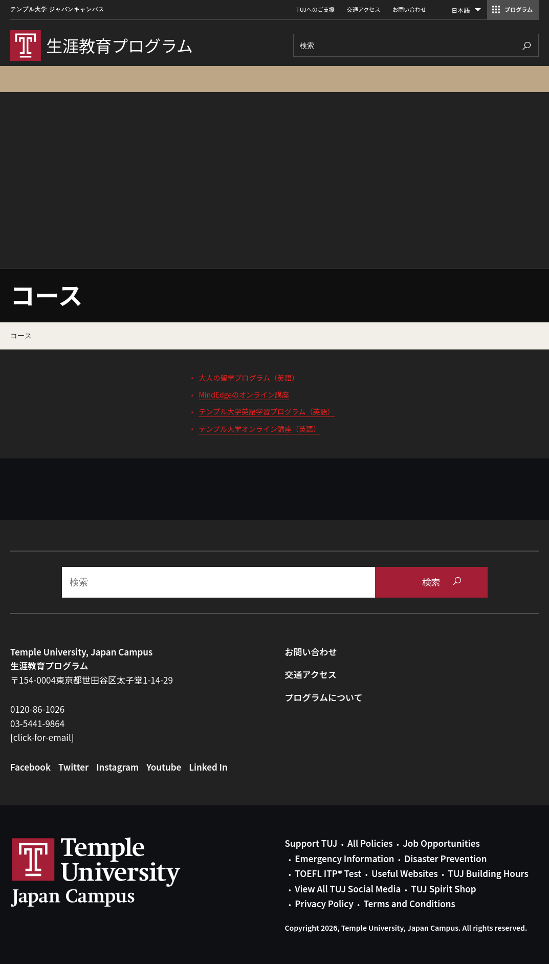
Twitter (73, 766)
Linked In (208, 766)
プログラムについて (324, 697)
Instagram (117, 766)
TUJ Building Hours (488, 873)
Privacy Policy (324, 903)
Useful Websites (404, 873)
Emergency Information (344, 858)
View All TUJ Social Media (348, 888)
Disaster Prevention (445, 858)
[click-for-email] (42, 737)
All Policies (369, 843)
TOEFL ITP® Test (328, 873)
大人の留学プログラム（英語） (249, 378)
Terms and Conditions (409, 903)
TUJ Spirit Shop (443, 888)
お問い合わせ (409, 9)
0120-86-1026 (37, 709)
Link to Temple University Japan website (112, 872)
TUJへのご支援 (315, 9)
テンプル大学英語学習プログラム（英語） (266, 411)
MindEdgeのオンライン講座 (244, 394)
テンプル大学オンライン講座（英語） (259, 429)
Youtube (163, 766)
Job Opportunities (441, 843)
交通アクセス (363, 9)
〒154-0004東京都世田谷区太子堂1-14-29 (91, 679)
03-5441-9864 (37, 723)
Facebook (30, 766)
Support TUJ (311, 843)
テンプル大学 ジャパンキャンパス (57, 9)
